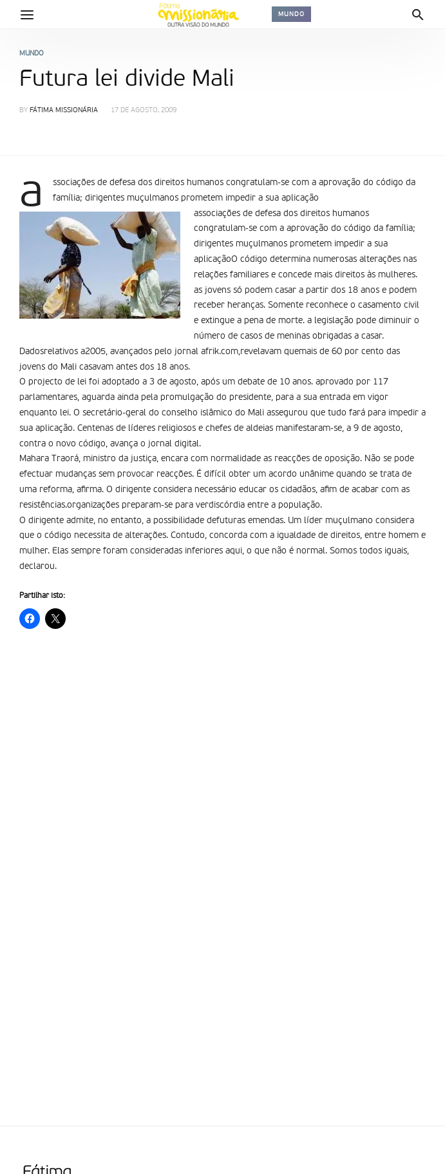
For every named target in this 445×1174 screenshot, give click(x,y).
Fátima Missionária (64, 110)
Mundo (291, 14)
